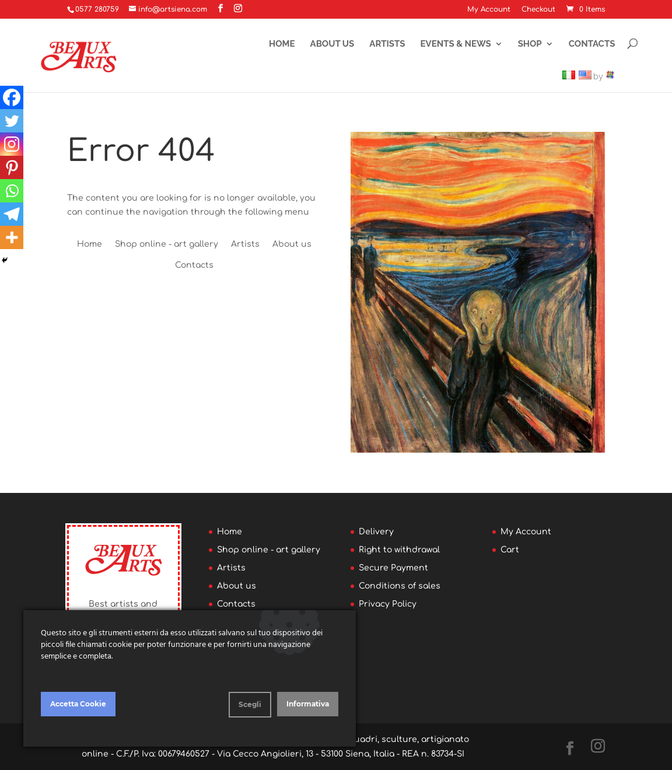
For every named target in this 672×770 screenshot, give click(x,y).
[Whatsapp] (11, 190)
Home (282, 43)
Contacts (592, 43)
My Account (488, 9)
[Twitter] (11, 120)
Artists (387, 43)
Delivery (376, 531)
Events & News (456, 43)
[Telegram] (11, 214)
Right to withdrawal (399, 549)
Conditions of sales (399, 586)
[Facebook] (11, 97)
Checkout (538, 9)
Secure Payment (393, 568)
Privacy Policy (387, 604)
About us (332, 43)
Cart (510, 549)
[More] (11, 237)
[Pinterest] (11, 167)
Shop (530, 43)
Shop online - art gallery (166, 244)
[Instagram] (11, 144)
